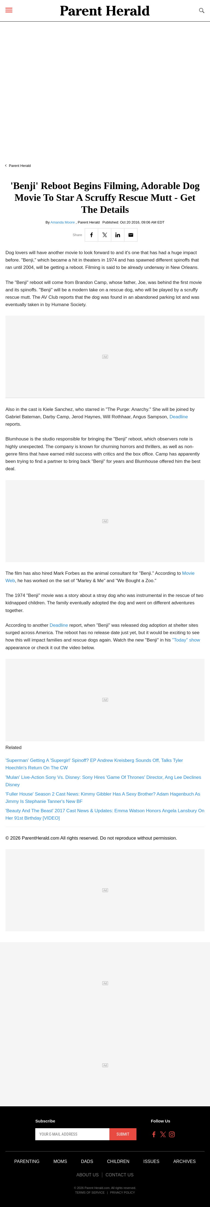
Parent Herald (20, 166)
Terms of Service (90, 1192)
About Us (87, 1175)
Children (118, 1161)
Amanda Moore (63, 222)
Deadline (179, 416)
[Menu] (8, 10)
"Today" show (186, 640)
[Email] (131, 235)
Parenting (26, 1161)
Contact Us (120, 1175)
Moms (60, 1161)
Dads (87, 1161)
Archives (184, 1161)
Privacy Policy (122, 1192)
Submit (122, 1134)
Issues (151, 1161)
